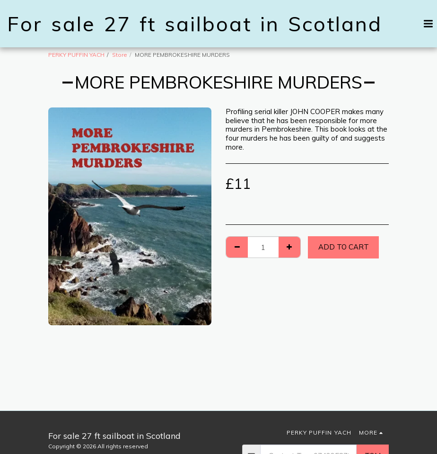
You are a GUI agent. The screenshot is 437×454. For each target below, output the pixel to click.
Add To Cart (343, 246)
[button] (392, 23)
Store (119, 54)
